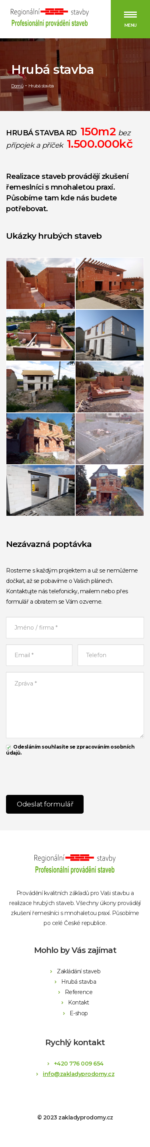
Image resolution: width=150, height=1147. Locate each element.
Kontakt (78, 1002)
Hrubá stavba (78, 981)
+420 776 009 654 (79, 1063)
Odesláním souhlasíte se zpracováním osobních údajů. (70, 750)
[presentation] (75, 773)
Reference (79, 992)
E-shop (79, 1013)
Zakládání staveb (78, 971)
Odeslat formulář (45, 804)
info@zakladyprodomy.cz (78, 1074)
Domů (17, 86)
